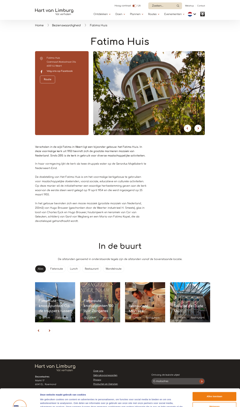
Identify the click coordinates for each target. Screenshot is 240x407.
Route (47, 79)
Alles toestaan (214, 378)
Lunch (74, 269)
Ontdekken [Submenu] (101, 14)
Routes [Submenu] (152, 14)
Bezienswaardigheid (66, 25)
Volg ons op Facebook (60, 71)
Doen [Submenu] (118, 14)
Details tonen (47, 401)
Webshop (189, 6)
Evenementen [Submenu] (173, 14)
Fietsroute (56, 269)
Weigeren (214, 388)
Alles (40, 269)
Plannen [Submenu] (135, 14)
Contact (201, 6)
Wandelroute (114, 269)
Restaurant (92, 269)
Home (39, 25)
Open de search (178, 6)
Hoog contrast (122, 5)
